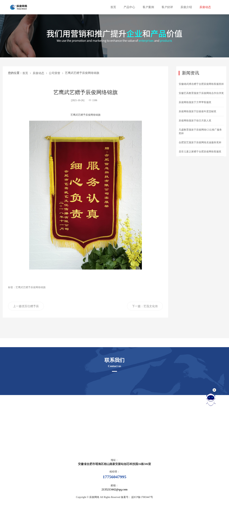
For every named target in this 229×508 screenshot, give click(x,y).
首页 (113, 7)
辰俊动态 (205, 7)
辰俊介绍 (186, 7)
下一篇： (145, 307)
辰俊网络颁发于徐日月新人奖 (195, 120)
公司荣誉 (54, 73)
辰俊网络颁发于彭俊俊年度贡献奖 (197, 111)
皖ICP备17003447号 (142, 497)
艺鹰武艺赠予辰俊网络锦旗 (82, 72)
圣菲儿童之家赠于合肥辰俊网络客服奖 (200, 151)
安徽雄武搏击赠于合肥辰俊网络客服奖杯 (201, 84)
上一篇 (26, 307)
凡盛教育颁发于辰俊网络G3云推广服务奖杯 (200, 131)
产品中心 (129, 7)
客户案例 (148, 7)
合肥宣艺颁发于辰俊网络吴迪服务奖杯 (200, 142)
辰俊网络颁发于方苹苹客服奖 (195, 102)
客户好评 (167, 7)
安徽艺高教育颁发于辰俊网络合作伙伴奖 (201, 93)
